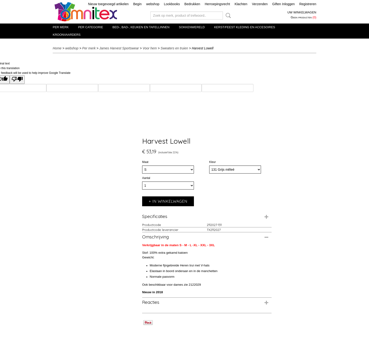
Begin (137, 4)
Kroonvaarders (66, 34)
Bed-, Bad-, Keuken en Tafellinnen (140, 27)
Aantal (146, 178)
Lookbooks (172, 4)
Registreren (307, 4)
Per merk (61, 27)
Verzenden (260, 4)
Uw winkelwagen (301, 12)
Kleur (212, 162)
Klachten (241, 4)
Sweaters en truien (174, 48)
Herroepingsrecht (217, 4)
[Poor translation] (17, 79)
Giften (276, 4)
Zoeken (227, 15)
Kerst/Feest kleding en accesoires (244, 27)
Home (57, 48)
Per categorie (90, 27)
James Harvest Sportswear (119, 48)
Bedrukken (192, 4)
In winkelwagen (169, 201)
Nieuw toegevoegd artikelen (108, 4)
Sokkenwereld (192, 27)
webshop (152, 4)
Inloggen (288, 4)
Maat (145, 162)
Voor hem (150, 48)
